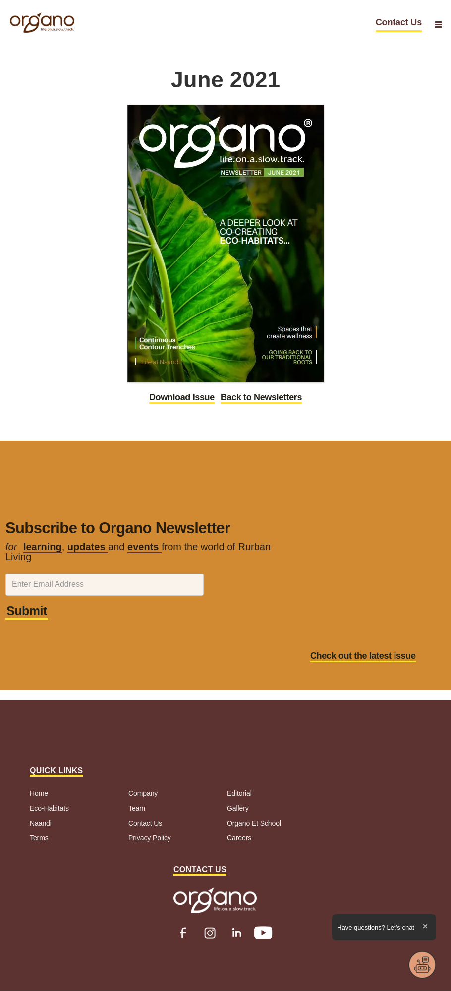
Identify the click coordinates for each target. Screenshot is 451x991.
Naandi (41, 823)
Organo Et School (254, 823)
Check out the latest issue (363, 656)
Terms (39, 838)
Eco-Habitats (49, 808)
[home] (42, 22)
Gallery (238, 808)
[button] (438, 24)
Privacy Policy (149, 838)
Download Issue (182, 397)
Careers (239, 838)
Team (136, 808)
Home (39, 793)
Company (143, 793)
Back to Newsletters (261, 397)
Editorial (239, 793)
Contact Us (399, 22)
